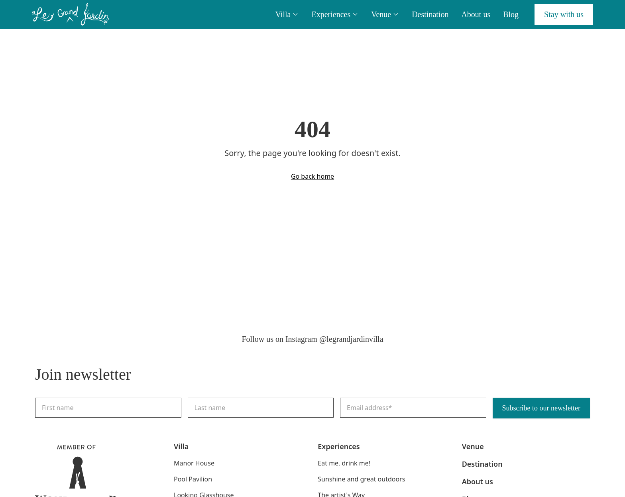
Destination (430, 14)
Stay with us (564, 14)
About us (475, 14)
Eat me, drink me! (344, 463)
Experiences (334, 14)
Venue (385, 14)
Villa (287, 14)
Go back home (312, 176)
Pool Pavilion (193, 479)
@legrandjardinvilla (351, 339)
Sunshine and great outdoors (361, 479)
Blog (511, 14)
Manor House (194, 463)
